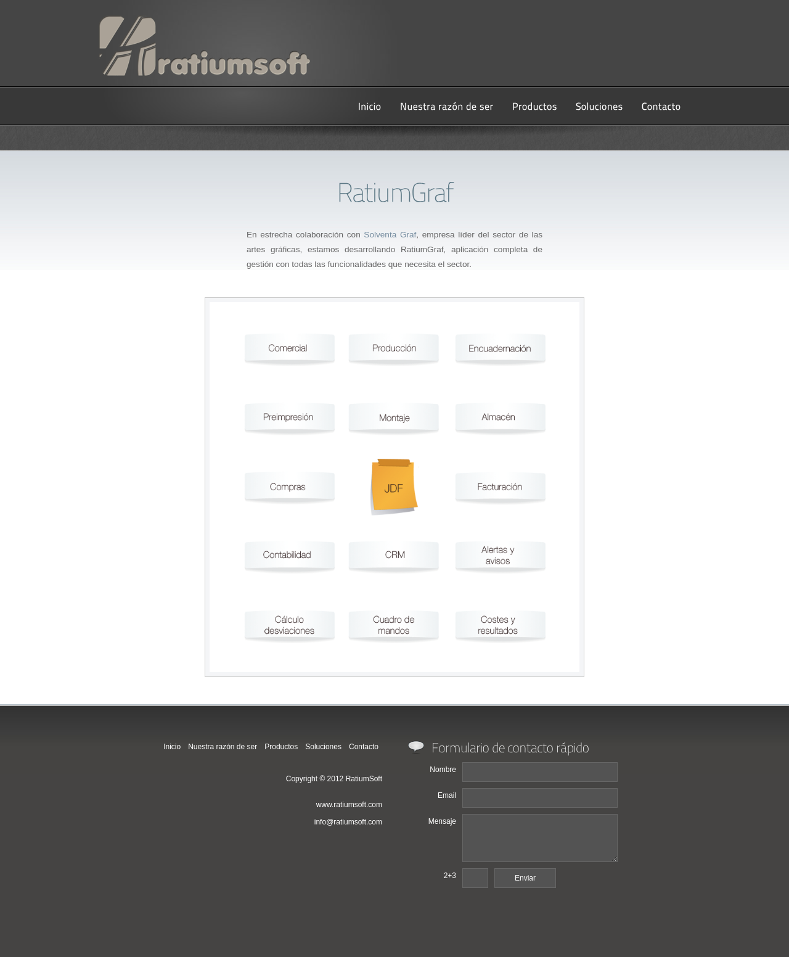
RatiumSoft (364, 778)
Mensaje (442, 821)
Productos (281, 746)
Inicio (172, 746)
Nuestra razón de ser (222, 746)
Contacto (363, 746)
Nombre (443, 769)
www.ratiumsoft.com (349, 804)
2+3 (450, 875)
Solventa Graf (390, 234)
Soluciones (323, 746)
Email (447, 795)
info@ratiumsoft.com (348, 822)
